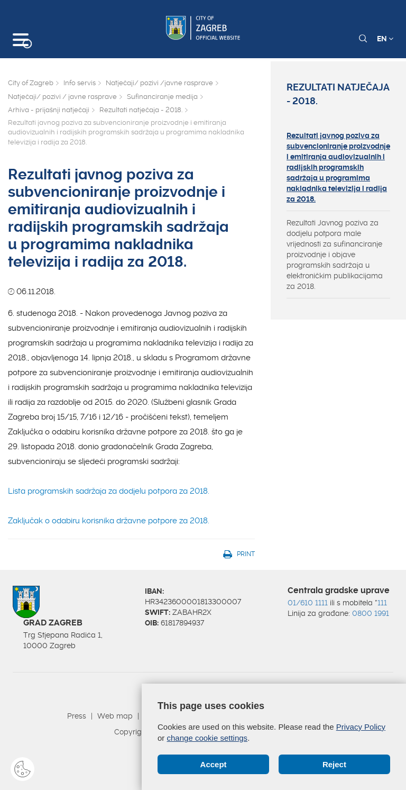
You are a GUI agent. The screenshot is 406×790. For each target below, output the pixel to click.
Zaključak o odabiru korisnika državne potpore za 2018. (108, 520)
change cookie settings (207, 737)
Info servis (79, 83)
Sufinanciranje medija (162, 97)
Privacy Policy (360, 726)
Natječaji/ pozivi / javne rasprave (62, 97)
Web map (115, 716)
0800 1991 (370, 613)
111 (382, 602)
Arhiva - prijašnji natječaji (48, 110)
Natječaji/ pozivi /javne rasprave (159, 83)
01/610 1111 (308, 602)
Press (76, 716)
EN (385, 38)
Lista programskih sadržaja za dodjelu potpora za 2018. (108, 491)
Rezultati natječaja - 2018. (140, 110)
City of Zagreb (30, 83)
